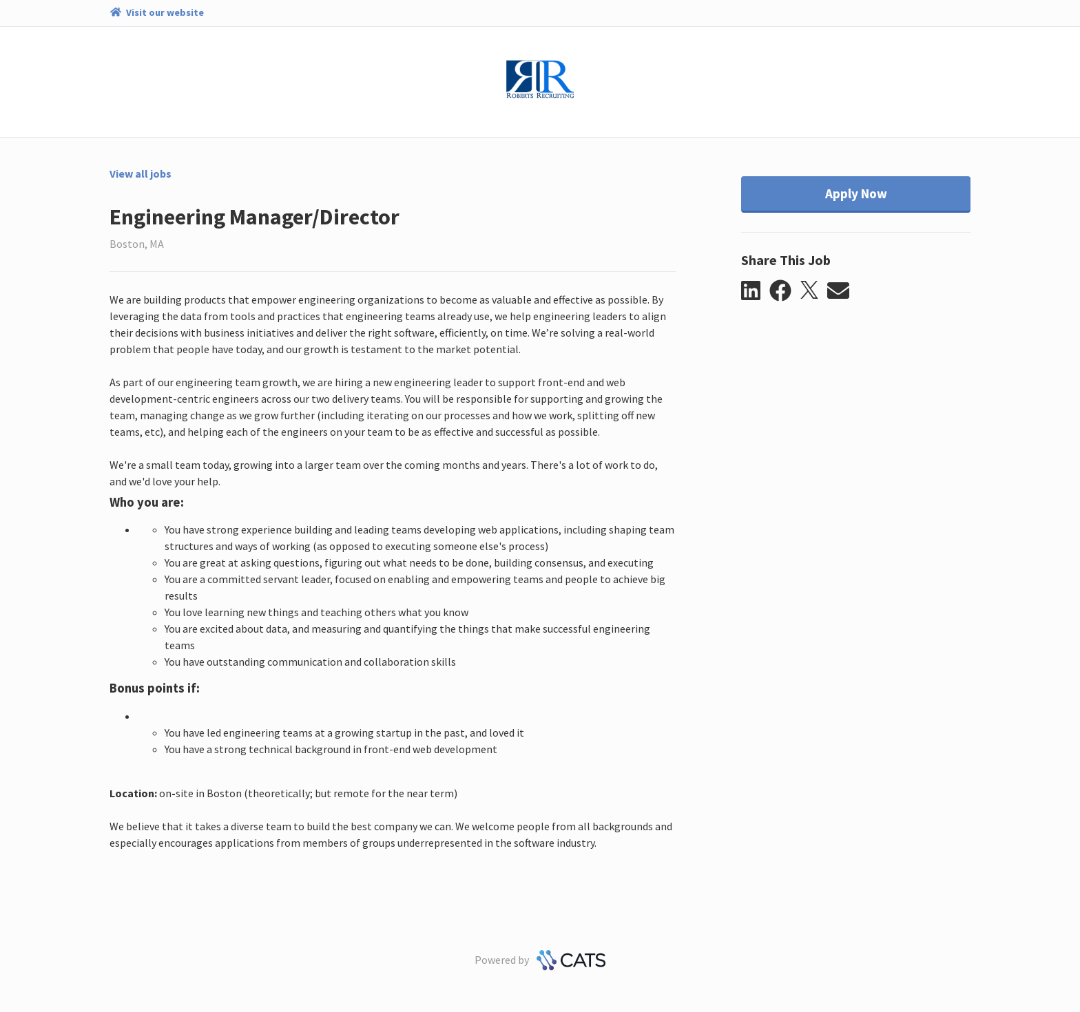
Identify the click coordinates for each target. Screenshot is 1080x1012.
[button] (755, 291)
